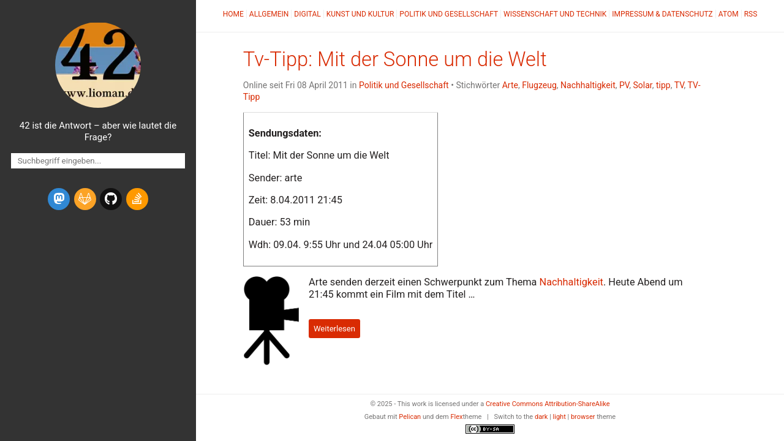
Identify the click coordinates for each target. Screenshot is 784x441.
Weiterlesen (334, 328)
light (559, 417)
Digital (307, 14)
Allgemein (269, 14)
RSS (751, 14)
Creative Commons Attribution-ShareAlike (548, 404)
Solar (642, 85)
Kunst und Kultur (360, 14)
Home (233, 14)
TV (679, 85)
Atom (728, 14)
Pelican (410, 417)
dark (541, 417)
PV (624, 85)
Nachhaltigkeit (588, 85)
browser (583, 417)
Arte (510, 85)
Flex (456, 417)
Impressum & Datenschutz (662, 14)
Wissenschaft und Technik (554, 14)
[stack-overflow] (137, 199)
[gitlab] (85, 199)
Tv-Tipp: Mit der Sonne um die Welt (395, 59)
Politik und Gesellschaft (448, 14)
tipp (663, 85)
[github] (111, 199)
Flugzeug (539, 85)
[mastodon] (59, 199)
